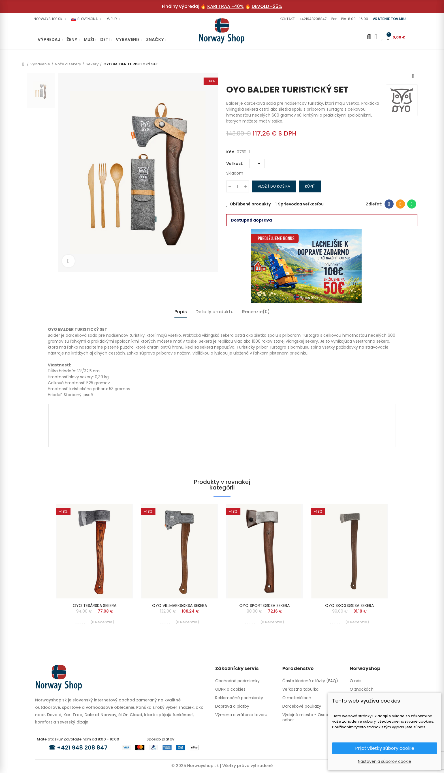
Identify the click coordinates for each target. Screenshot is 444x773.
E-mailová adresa (401, 204)
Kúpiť (310, 186)
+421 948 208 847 (82, 747)
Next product (413, 76)
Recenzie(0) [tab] (256, 311)
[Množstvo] (237, 186)
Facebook (389, 204)
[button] (286, 19)
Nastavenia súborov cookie (384, 761)
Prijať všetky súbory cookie (384, 748)
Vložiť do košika (274, 186)
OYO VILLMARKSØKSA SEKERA (179, 605)
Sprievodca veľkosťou (301, 204)
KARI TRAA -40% (225, 6)
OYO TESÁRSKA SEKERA (94, 605)
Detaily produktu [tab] (214, 311)
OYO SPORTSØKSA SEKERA (264, 605)
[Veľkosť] (257, 163)
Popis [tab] (180, 311)
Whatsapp (412, 204)
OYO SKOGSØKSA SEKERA (349, 605)
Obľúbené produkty (250, 204)
